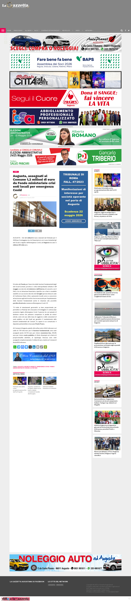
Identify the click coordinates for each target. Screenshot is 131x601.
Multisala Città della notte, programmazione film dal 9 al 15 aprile (105, 190)
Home (9, 30)
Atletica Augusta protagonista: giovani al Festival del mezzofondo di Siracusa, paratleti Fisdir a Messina (106, 428)
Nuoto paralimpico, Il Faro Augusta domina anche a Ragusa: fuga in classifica (106, 453)
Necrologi (66, 30)
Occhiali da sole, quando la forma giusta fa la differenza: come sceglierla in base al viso (106, 294)
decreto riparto (30, 366)
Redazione (24, 195)
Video (78, 30)
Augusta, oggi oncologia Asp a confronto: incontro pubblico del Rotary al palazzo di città (105, 214)
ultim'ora (33, 368)
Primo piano (18, 30)
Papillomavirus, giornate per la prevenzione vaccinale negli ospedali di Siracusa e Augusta (107, 345)
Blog (36, 30)
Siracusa (60, 585)
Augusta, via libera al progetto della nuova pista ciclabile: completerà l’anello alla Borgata (34, 390)
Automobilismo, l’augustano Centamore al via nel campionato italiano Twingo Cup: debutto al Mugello (106, 402)
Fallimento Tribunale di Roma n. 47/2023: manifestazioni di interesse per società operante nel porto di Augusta (107, 320)
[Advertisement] (80, 14)
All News (28, 30)
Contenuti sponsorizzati (50, 30)
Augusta (52, 585)
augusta (20, 366)
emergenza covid (43, 366)
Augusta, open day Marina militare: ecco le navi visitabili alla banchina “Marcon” (106, 238)
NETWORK (88, 30)
